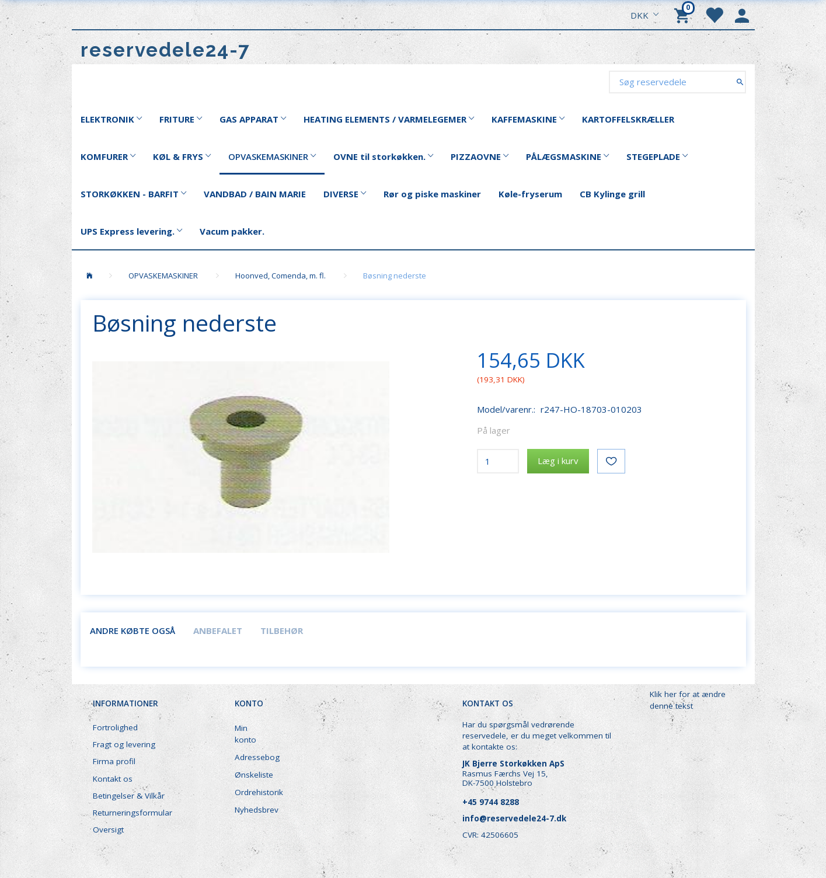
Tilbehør (281, 630)
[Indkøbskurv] (683, 14)
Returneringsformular (132, 812)
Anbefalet (217, 630)
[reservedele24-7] (165, 50)
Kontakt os (113, 779)
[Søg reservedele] (740, 81)
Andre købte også (132, 630)
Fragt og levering (124, 744)
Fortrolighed (115, 727)
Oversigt (108, 829)
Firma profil (114, 761)
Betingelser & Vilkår (129, 795)
